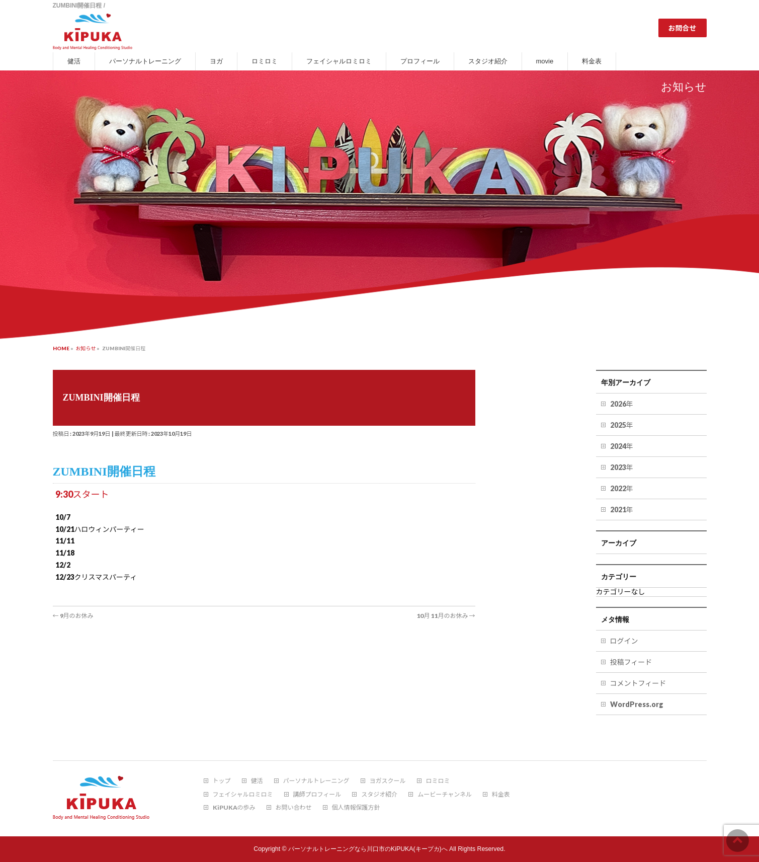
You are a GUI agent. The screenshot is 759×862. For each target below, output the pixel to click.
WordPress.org (636, 704)
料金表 (501, 794)
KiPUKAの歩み (234, 807)
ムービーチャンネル (444, 794)
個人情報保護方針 (356, 807)
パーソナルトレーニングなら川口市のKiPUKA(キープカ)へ (368, 848)
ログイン (624, 641)
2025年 (621, 425)
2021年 (621, 509)
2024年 (621, 446)
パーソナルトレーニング (316, 781)
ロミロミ (438, 781)
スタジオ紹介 (379, 794)
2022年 (621, 488)
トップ (222, 781)
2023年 (621, 467)
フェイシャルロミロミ (243, 794)
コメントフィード (638, 683)
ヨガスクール (388, 781)
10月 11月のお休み (445, 615)
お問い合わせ (294, 807)
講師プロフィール (317, 794)
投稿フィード (631, 662)
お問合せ (682, 28)
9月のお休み (73, 615)
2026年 (621, 404)
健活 (257, 781)
